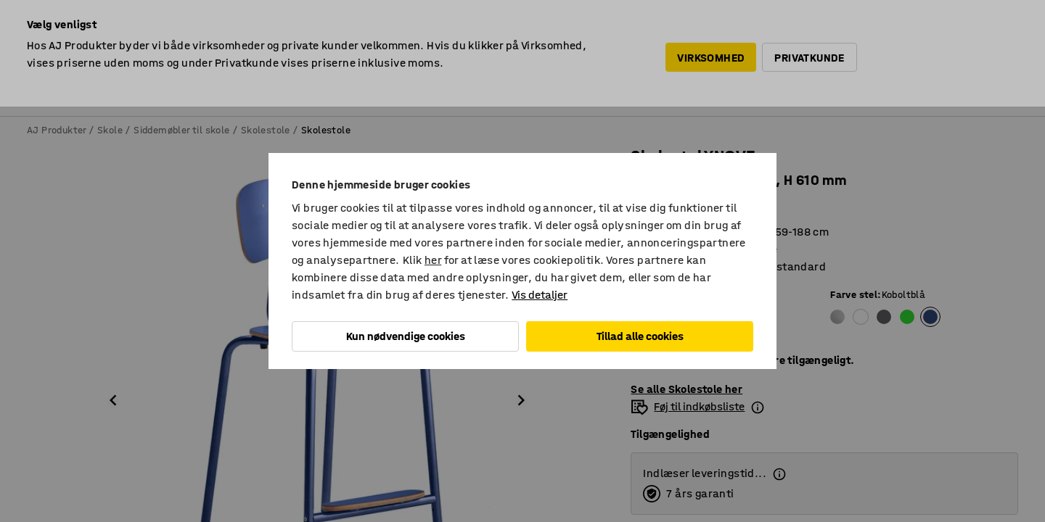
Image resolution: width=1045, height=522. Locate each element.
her (433, 260)
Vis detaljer (539, 295)
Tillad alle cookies (640, 336)
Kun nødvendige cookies (405, 336)
